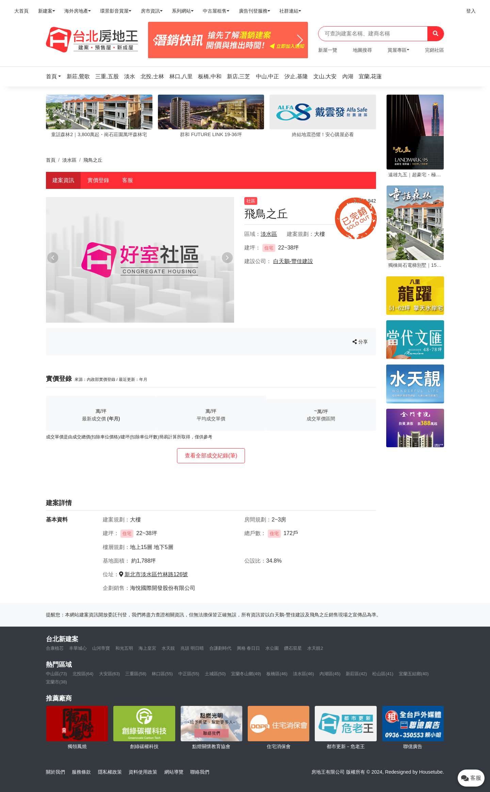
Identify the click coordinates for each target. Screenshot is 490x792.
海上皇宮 (147, 648)
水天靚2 (315, 648)
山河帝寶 (101, 648)
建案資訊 (63, 180)
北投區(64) (83, 673)
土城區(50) (215, 673)
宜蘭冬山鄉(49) (246, 673)
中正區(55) (188, 673)
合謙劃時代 (220, 648)
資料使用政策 (143, 772)
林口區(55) (162, 673)
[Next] (300, 40)
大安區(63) (109, 673)
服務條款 (81, 772)
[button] (55, 76)
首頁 (50, 160)
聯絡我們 (199, 772)
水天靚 (168, 648)
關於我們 (55, 772)
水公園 (272, 648)
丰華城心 (78, 648)
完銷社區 (434, 50)
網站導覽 (173, 772)
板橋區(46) (277, 673)
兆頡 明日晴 (192, 648)
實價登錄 (98, 180)
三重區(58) (135, 673)
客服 (127, 180)
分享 (360, 341)
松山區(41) (382, 673)
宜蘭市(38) (56, 681)
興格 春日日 (248, 648)
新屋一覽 (327, 50)
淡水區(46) (303, 673)
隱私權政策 (110, 772)
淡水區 (69, 160)
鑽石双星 (293, 648)
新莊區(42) (356, 673)
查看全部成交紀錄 (211, 455)
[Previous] (156, 40)
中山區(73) (56, 673)
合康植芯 (55, 648)
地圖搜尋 (362, 50)
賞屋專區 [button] (397, 50)
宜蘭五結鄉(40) (414, 673)
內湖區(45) (330, 673)
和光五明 (124, 648)
